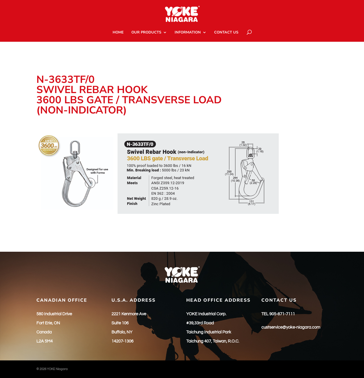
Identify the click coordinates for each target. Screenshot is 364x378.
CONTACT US (226, 32)
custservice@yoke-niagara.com (290, 327)
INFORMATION (188, 32)
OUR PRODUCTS (146, 32)
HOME (118, 32)
